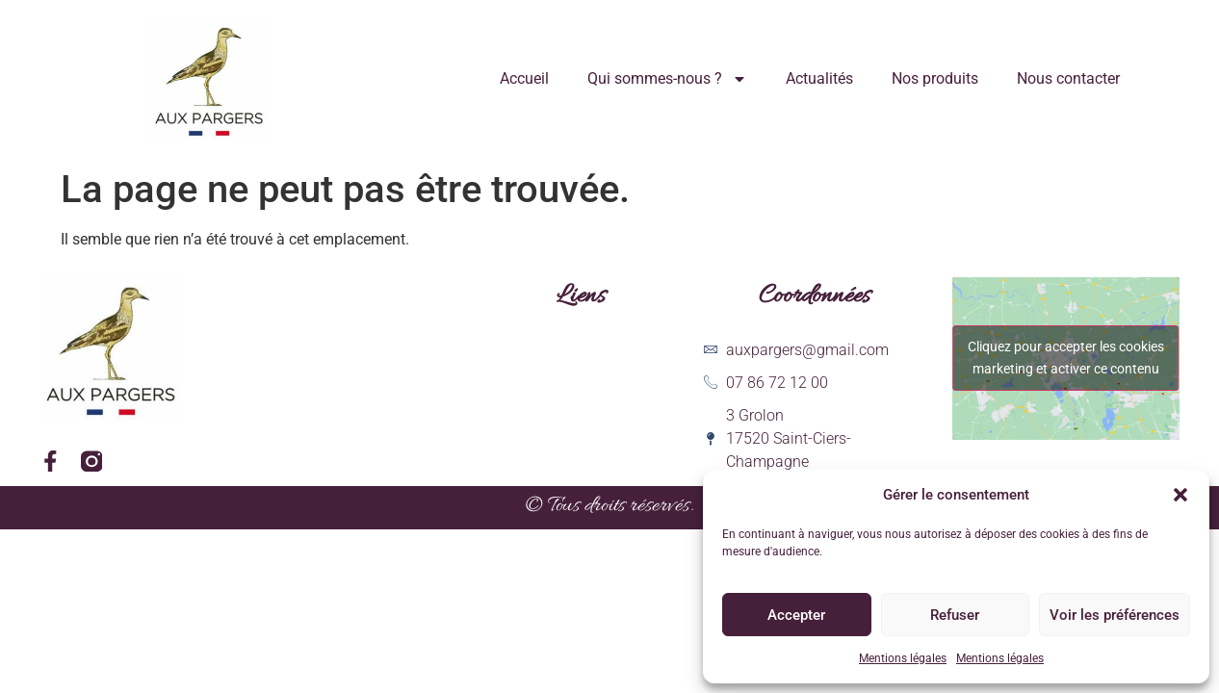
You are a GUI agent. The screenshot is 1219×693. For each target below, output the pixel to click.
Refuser (954, 615)
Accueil (524, 78)
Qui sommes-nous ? (667, 79)
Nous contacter (1068, 78)
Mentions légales (903, 658)
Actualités (819, 78)
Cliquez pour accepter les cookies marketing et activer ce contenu (1066, 357)
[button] (1180, 494)
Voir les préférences (1115, 615)
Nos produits (935, 78)
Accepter (796, 615)
